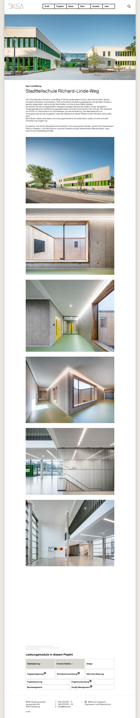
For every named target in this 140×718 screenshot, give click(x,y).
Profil (47, 6)
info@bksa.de (64, 706)
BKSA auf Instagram (97, 702)
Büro (82, 6)
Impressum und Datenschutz (98, 704)
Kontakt (95, 6)
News (70, 6)
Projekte (60, 6)
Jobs (106, 6)
